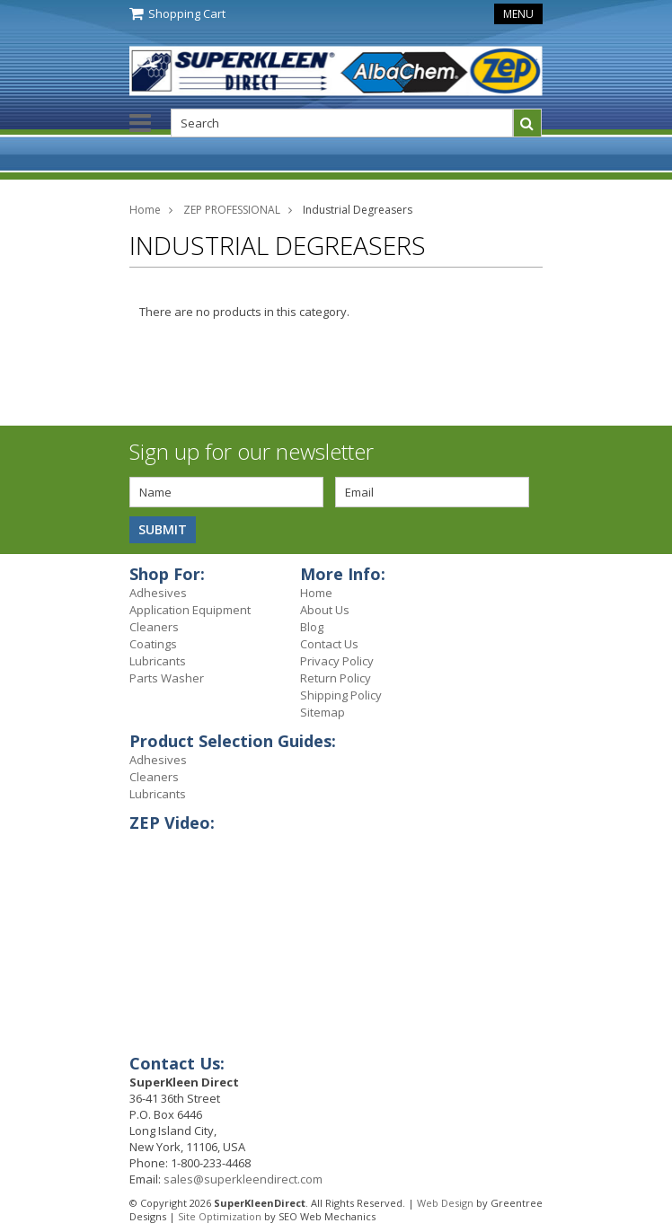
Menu (518, 14)
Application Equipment (190, 610)
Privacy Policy (337, 661)
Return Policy (335, 678)
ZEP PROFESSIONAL (231, 209)
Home (145, 209)
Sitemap (322, 712)
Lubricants (157, 661)
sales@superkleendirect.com (243, 1179)
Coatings (153, 644)
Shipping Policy (341, 695)
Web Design (445, 1203)
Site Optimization (219, 1216)
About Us (324, 610)
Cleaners (154, 627)
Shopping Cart (186, 13)
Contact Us (329, 644)
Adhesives (158, 593)
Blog (311, 627)
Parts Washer (166, 678)
